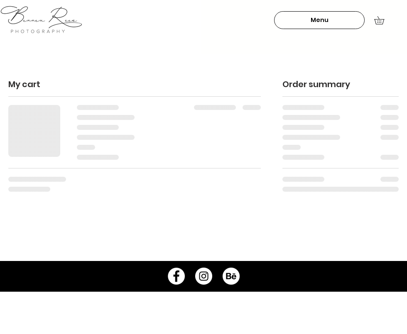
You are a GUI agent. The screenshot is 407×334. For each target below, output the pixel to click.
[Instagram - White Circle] (203, 276)
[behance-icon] (231, 276)
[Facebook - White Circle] (176, 276)
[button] (319, 20)
